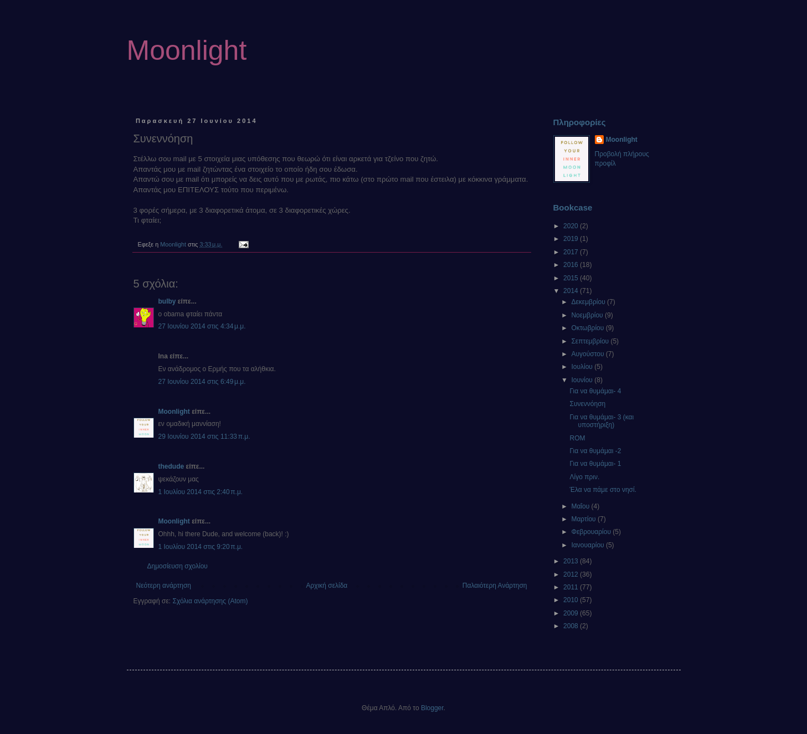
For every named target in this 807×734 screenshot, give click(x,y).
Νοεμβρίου (588, 315)
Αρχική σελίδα (326, 585)
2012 (571, 574)
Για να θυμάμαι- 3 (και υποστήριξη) (601, 421)
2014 (571, 291)
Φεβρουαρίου (592, 532)
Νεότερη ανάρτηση (163, 585)
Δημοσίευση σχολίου (177, 566)
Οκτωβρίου (588, 328)
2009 (571, 613)
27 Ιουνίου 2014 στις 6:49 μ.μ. (202, 382)
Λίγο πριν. (584, 477)
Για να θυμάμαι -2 (595, 451)
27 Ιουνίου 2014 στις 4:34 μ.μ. (202, 326)
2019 (571, 239)
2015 (571, 278)
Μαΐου (581, 506)
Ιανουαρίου (588, 545)
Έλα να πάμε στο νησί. (602, 490)
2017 (571, 252)
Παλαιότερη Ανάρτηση (494, 585)
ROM (577, 438)
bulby (167, 301)
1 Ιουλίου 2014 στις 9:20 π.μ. (200, 547)
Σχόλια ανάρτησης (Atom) (210, 601)
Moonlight (187, 50)
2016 (571, 265)
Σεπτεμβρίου (590, 341)
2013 (571, 561)
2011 (571, 587)
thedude (171, 466)
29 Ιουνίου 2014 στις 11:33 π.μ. (204, 436)
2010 (571, 600)
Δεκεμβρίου (589, 302)
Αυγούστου (588, 354)
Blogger (432, 708)
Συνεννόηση (587, 404)
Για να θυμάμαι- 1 (595, 464)
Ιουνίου (582, 380)
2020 (571, 226)
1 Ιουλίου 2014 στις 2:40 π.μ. (200, 492)
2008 (571, 626)
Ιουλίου (582, 367)
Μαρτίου (584, 519)
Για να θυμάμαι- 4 (595, 391)
